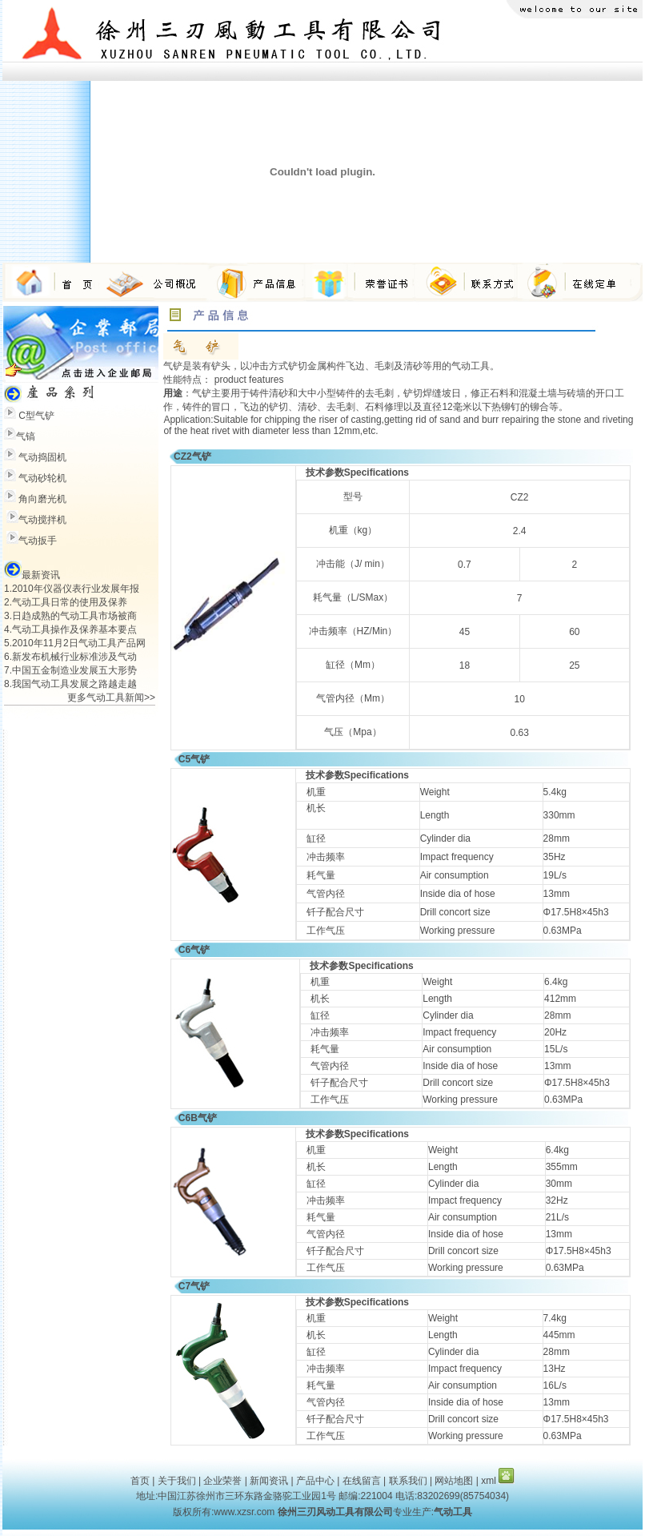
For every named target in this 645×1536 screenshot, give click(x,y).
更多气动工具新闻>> (111, 697)
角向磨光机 (42, 499)
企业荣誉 (222, 1480)
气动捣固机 (42, 457)
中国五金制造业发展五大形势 (74, 670)
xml (488, 1480)
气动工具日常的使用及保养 (69, 602)
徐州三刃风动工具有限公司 (335, 1512)
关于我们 (177, 1480)
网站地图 (454, 1480)
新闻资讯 (269, 1480)
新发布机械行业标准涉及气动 (74, 656)
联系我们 (408, 1480)
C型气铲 (36, 415)
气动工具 (470, 366)
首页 (140, 1480)
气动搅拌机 (42, 519)
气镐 (25, 436)
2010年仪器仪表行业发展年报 (75, 588)
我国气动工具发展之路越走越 (74, 684)
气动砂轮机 (42, 478)
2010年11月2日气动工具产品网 (79, 643)
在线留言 (362, 1480)
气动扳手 (37, 540)
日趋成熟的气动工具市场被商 (74, 615)
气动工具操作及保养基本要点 (74, 629)
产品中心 (315, 1480)
